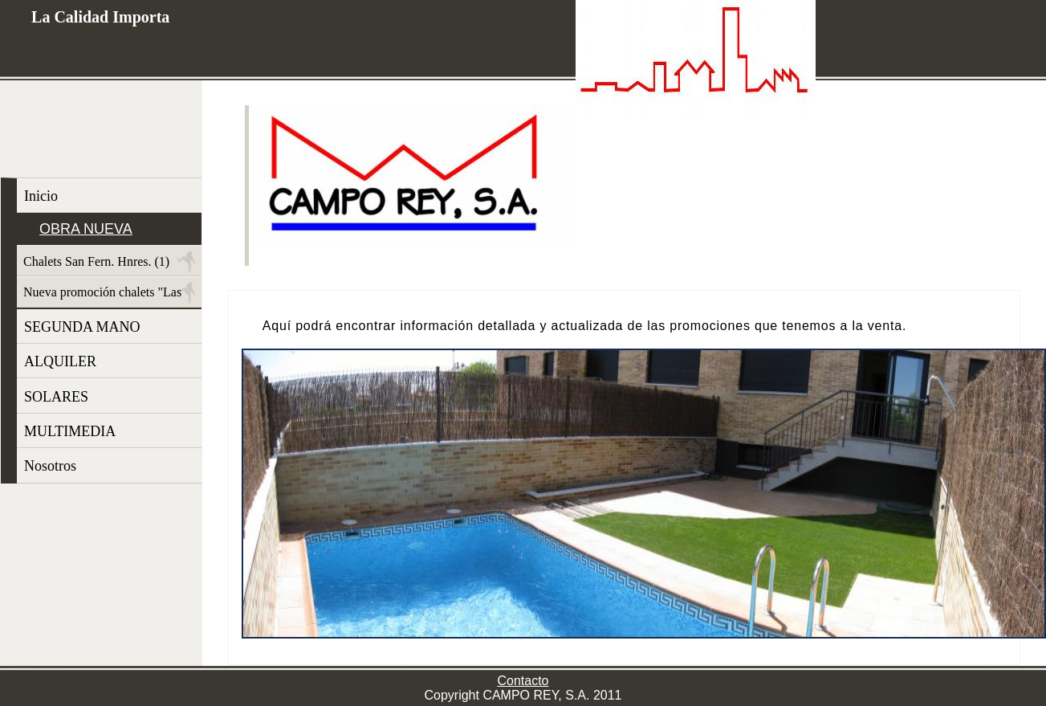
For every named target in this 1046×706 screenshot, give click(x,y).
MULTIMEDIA (70, 431)
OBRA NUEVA (85, 229)
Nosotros (50, 466)
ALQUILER (60, 361)
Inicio (41, 196)
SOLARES (56, 397)
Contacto (522, 681)
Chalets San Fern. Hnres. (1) (96, 261)
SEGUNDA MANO (82, 327)
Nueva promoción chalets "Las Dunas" (99, 296)
